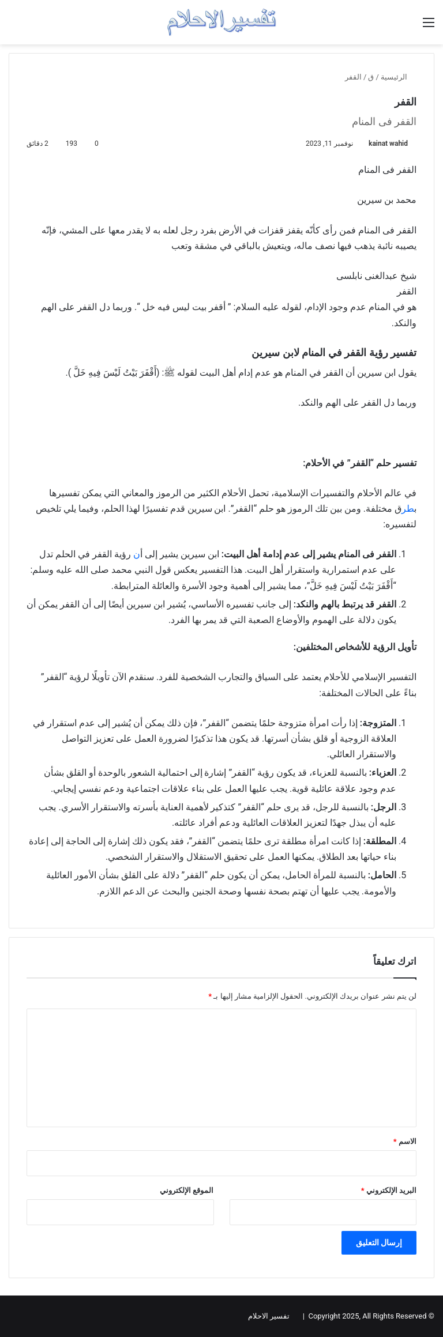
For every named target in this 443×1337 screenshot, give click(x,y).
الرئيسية (398, 77)
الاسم (404, 1141)
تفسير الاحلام (269, 1316)
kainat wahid (388, 143)
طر (407, 508)
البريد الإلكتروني (388, 1190)
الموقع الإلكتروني (186, 1190)
